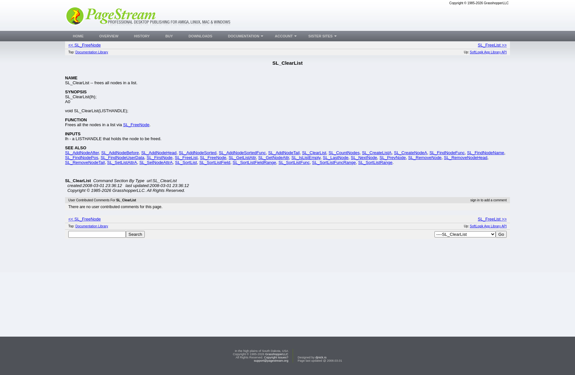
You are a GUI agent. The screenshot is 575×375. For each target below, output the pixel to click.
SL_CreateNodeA (410, 152)
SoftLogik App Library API (488, 52)
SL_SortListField (214, 162)
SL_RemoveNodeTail (85, 162)
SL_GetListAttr (242, 157)
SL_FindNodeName (485, 152)
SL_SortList (186, 162)
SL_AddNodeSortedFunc (242, 152)
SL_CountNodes (343, 152)
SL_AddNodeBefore (120, 152)
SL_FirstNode (159, 157)
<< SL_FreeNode (84, 45)
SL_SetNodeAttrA (156, 162)
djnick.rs (321, 357)
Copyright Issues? (276, 357)
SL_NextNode (364, 157)
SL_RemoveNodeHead (466, 157)
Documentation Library (91, 52)
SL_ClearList (314, 152)
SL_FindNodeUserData (122, 157)
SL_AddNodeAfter (82, 152)
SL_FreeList (186, 157)
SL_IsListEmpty (305, 157)
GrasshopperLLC (276, 354)
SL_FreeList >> (492, 45)
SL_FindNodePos (81, 157)
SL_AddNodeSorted (198, 152)
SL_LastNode (336, 157)
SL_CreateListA (377, 152)
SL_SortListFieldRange (254, 162)
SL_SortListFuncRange (334, 162)
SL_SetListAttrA (122, 162)
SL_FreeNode (136, 124)
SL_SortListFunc (294, 162)
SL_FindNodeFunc (446, 152)
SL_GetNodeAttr (273, 157)
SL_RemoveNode (425, 157)
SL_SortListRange (375, 162)
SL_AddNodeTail (284, 152)
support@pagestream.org (271, 360)
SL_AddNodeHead (158, 152)
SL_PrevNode (393, 157)
